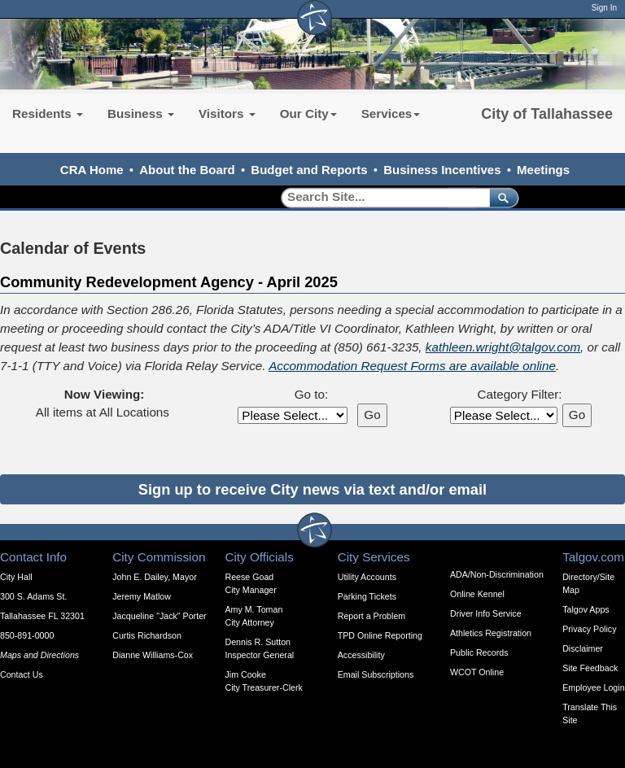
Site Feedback (590, 668)
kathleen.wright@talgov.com (503, 347)
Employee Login (593, 687)
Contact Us (21, 674)
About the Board (187, 170)
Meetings (543, 170)
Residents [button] (47, 113)
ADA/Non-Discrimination (497, 574)
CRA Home (92, 170)
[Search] (379, 197)
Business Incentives (441, 170)
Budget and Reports (309, 170)
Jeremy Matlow (141, 596)
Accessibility (361, 655)
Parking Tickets (367, 596)
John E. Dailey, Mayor (154, 577)
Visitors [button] (227, 113)
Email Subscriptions (376, 674)
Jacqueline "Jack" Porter (159, 616)
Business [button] (140, 113)
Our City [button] (308, 113)
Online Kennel (477, 594)
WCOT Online (477, 672)
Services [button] (391, 113)
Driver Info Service (486, 613)
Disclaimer (582, 648)
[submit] (501, 197)
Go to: (311, 394)
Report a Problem (372, 616)
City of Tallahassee (547, 114)
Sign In (604, 7)
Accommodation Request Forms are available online (412, 366)
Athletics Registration (490, 633)
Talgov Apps (585, 609)
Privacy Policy (589, 629)
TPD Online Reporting (380, 635)
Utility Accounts (367, 577)
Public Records (479, 652)
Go (372, 414)
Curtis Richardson (146, 635)
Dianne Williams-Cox (152, 655)
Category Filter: (519, 394)
